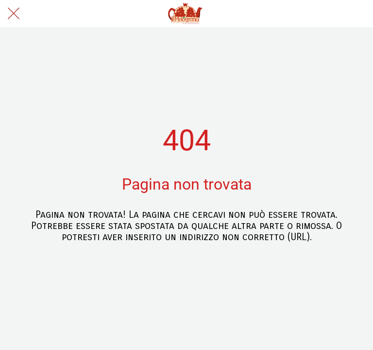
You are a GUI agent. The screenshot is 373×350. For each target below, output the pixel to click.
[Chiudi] (13, 13)
